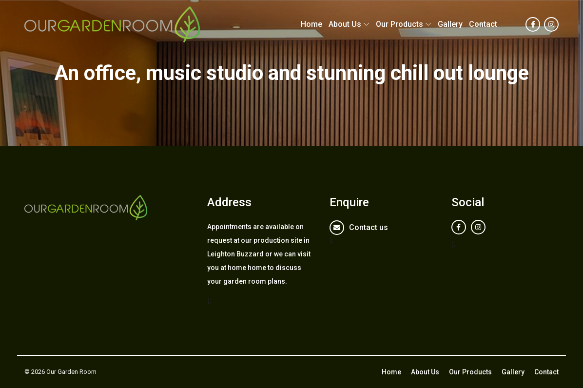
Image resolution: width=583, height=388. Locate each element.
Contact (483, 24)
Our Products (399, 24)
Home (311, 24)
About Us (345, 24)
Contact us (368, 227)
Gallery (450, 24)
